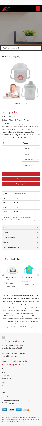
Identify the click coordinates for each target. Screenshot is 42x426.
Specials (4, 382)
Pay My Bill (5, 396)
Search (4, 389)
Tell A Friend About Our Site (12, 403)
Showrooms (5, 375)
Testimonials (5, 386)
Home (3, 369)
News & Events (6, 378)
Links (3, 392)
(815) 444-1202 (7, 353)
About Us (4, 372)
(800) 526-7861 (19, 353)
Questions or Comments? (11, 400)
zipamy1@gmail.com (9, 356)
